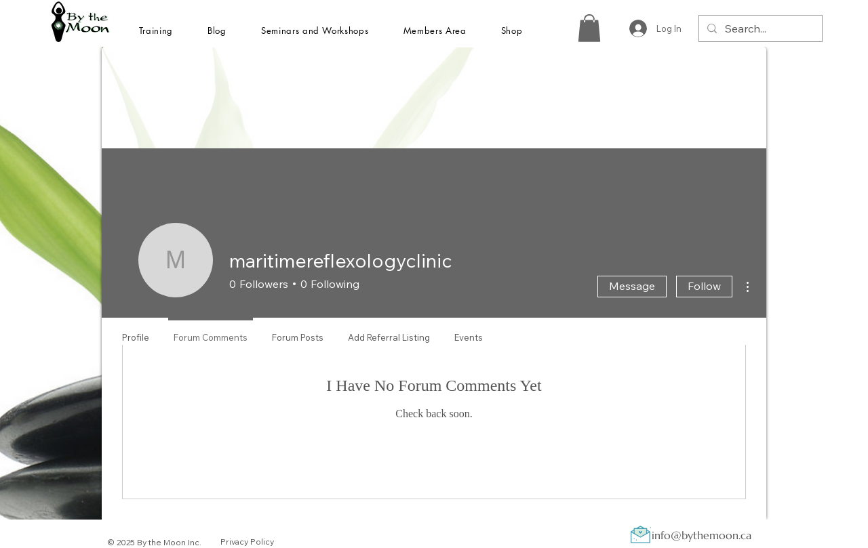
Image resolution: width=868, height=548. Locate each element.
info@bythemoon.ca (701, 535)
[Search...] (759, 28)
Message (632, 286)
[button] (156, 30)
